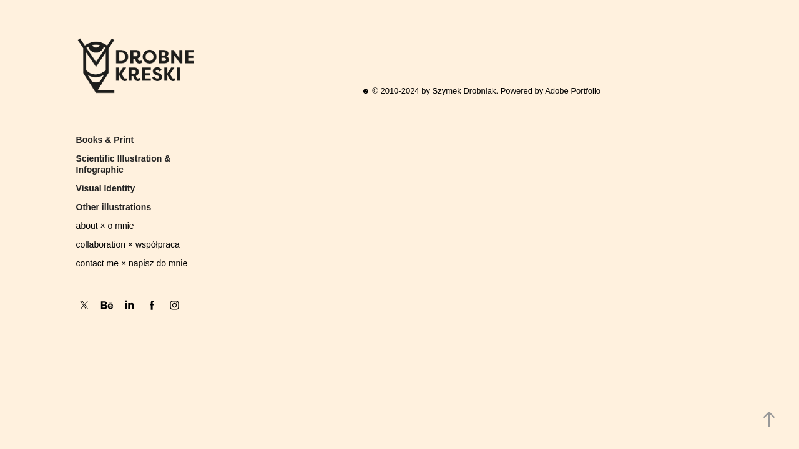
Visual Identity (105, 188)
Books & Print (105, 140)
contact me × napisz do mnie (132, 263)
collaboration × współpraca (128, 244)
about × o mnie (105, 226)
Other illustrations (114, 207)
